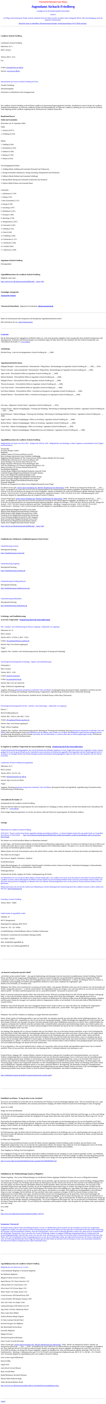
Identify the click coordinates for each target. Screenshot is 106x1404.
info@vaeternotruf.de (25, 322)
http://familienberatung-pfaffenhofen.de (14, 606)
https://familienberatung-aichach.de (12, 553)
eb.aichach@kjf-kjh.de (13, 679)
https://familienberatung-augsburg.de (13, 571)
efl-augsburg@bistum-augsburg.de (17, 641)
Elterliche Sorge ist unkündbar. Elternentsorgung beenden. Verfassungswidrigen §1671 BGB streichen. (53, 23)
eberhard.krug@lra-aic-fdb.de (16, 777)
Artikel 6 (53, 14)
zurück (3, 1401)
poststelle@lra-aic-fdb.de (14, 67)
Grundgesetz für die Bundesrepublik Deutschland (53, 11)
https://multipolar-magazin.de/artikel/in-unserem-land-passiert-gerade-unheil (26, 1075)
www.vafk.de (25, 342)
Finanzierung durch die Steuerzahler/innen (35, 620)
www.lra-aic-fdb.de (13, 71)
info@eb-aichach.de (13, 676)
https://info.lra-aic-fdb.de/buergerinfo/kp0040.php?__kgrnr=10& (22, 281)
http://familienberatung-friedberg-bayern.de (15, 588)
